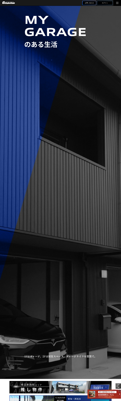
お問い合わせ (89, 3)
